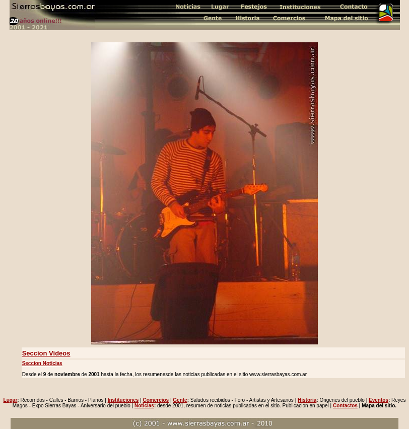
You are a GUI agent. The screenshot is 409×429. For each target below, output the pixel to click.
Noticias (144, 405)
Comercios (156, 400)
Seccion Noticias (42, 363)
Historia (307, 400)
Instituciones (123, 400)
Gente (180, 400)
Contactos (345, 405)
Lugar (11, 400)
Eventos (378, 400)
